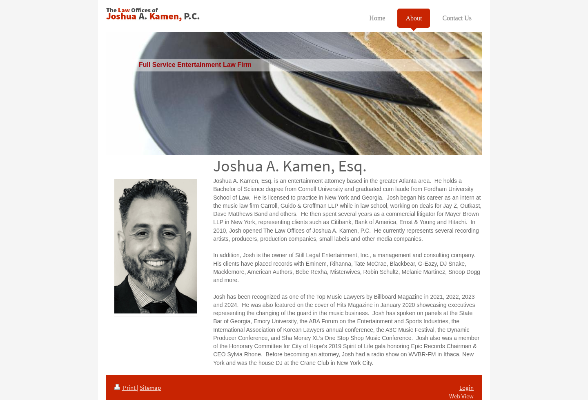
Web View (461, 396)
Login (466, 387)
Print (125, 387)
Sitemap (150, 387)
